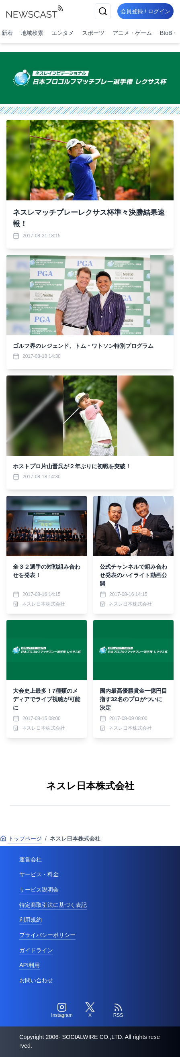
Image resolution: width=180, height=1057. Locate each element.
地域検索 (32, 33)
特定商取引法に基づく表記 (53, 905)
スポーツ (93, 33)
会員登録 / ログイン (145, 11)
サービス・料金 (39, 874)
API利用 (29, 965)
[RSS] (118, 1010)
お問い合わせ (36, 980)
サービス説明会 (39, 889)
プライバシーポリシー (47, 935)
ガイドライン (36, 950)
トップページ (21, 838)
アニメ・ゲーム (132, 33)
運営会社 (30, 859)
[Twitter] (90, 1010)
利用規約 (30, 919)
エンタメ (62, 33)
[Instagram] (62, 1010)
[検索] (103, 11)
